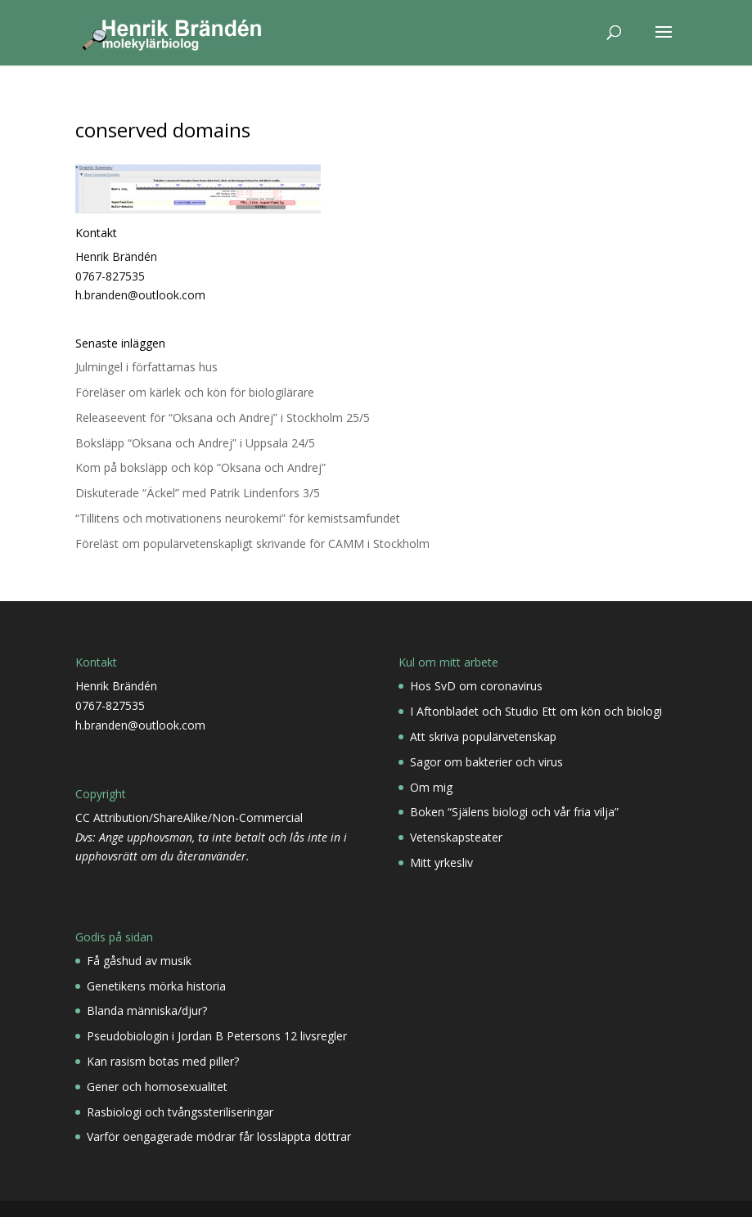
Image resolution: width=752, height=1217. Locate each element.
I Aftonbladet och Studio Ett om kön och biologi (536, 711)
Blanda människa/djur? (147, 1010)
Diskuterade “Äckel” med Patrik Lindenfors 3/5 (197, 493)
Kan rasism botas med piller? (163, 1061)
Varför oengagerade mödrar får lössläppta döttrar (219, 1136)
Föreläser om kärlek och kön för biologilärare (194, 392)
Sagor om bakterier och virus (486, 762)
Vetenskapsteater (456, 837)
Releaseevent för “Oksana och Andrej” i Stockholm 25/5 (222, 417)
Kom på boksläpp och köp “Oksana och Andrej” (200, 467)
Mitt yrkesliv (441, 862)
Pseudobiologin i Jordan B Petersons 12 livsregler (217, 1036)
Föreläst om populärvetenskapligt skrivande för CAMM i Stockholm (252, 543)
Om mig (431, 787)
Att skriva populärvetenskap (483, 736)
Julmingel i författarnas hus (146, 367)
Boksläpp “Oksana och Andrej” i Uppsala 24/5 (195, 443)
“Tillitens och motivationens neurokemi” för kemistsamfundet (237, 518)
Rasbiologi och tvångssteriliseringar (180, 1112)
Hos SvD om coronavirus (476, 686)
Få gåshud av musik (139, 960)
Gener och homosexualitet (157, 1086)
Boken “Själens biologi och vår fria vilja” (514, 812)
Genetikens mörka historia (156, 986)
